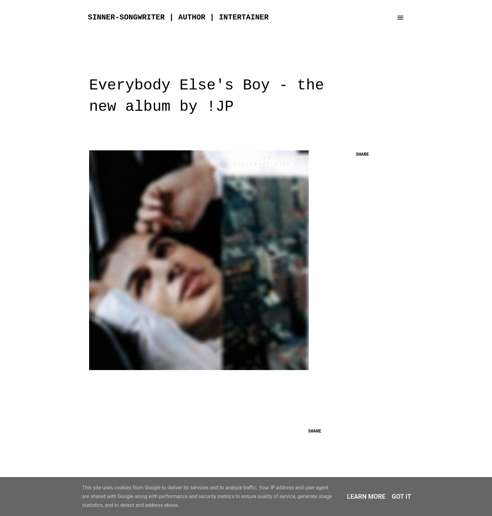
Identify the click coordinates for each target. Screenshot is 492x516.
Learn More (366, 496)
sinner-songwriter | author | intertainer (178, 17)
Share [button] (362, 154)
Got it (401, 496)
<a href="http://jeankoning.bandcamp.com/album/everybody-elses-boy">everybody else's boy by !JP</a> (205, 393)
